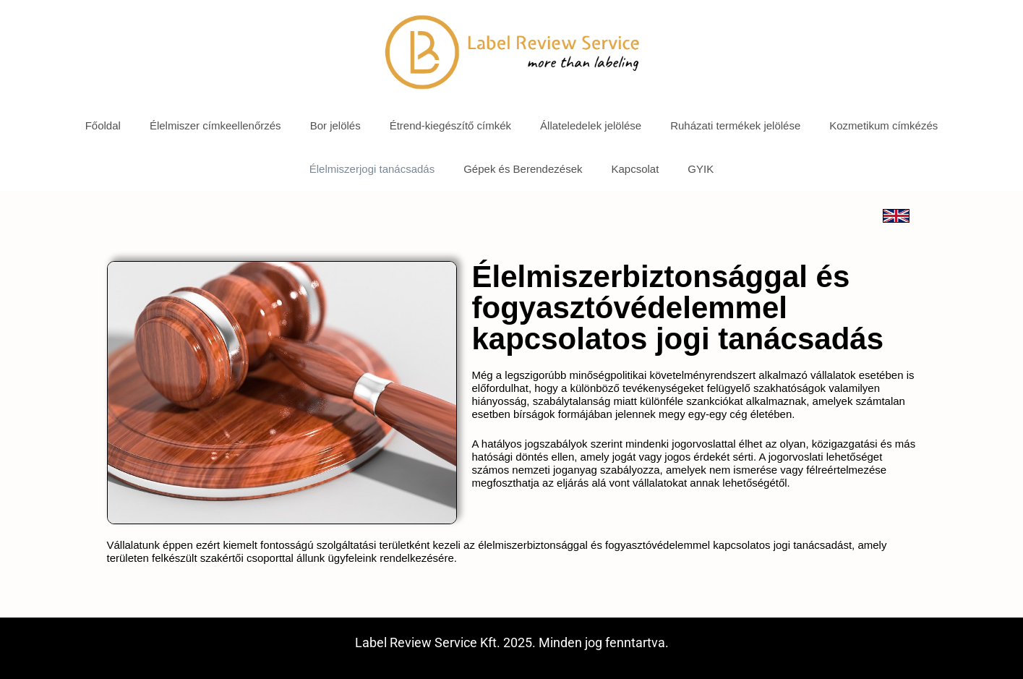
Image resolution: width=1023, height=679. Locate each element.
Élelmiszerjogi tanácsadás (372, 169)
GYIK (701, 169)
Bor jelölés (335, 125)
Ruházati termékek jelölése (735, 125)
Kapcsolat (635, 169)
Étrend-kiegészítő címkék (450, 125)
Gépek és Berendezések (522, 169)
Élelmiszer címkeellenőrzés (215, 125)
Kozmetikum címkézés (883, 125)
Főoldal (103, 125)
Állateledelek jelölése (590, 125)
